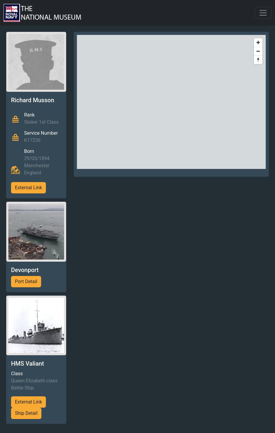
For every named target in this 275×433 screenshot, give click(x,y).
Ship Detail (26, 413)
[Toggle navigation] (263, 13)
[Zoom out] (258, 51)
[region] (171, 102)
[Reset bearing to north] (258, 59)
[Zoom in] (258, 42)
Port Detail (26, 281)
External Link (28, 187)
